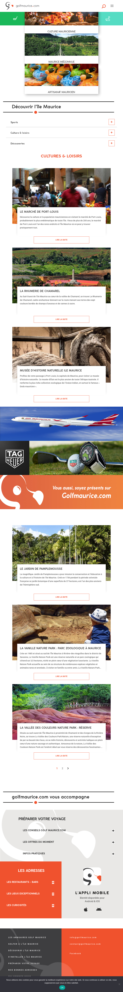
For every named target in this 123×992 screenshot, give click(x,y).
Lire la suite (61, 240)
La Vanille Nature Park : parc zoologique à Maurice (60, 648)
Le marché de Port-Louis (39, 212)
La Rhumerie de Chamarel (40, 291)
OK (62, 988)
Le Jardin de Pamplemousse (41, 569)
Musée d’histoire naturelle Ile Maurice (51, 370)
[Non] (119, 984)
